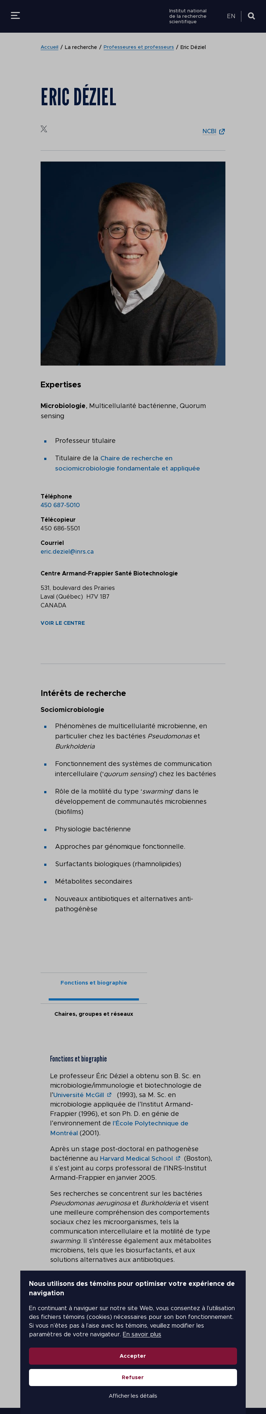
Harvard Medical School (136, 1129)
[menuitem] (232, 16)
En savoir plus (226, 1322)
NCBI (209, 131)
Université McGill (78, 1066)
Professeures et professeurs (139, 47)
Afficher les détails (133, 1383)
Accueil (50, 47)
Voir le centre (63, 622)
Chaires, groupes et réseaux (179, 983)
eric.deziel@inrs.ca (67, 551)
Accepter (133, 1343)
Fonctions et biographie (87, 983)
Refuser (133, 1365)
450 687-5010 (60, 505)
